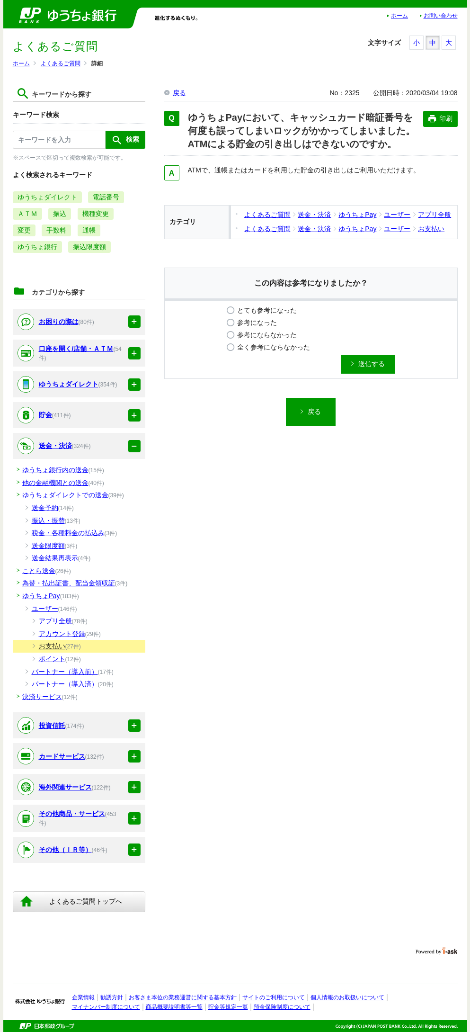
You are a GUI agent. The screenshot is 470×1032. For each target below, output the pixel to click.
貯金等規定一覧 (228, 1007)
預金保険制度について (282, 1007)
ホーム (399, 15)
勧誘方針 (111, 997)
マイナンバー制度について (106, 1007)
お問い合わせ (441, 15)
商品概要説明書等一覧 (174, 1007)
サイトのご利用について (273, 997)
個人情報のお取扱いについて (347, 997)
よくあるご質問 (60, 63)
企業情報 (83, 997)
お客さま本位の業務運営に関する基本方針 (183, 997)
